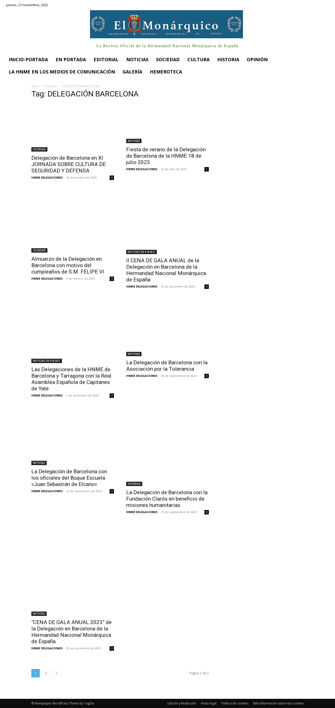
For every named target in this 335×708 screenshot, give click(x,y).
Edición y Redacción (182, 703)
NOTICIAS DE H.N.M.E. (141, 252)
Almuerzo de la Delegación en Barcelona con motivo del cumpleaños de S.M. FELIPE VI (67, 265)
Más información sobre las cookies (278, 703)
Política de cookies (234, 703)
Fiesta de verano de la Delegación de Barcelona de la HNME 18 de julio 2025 (166, 155)
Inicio (35, 86)
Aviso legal (208, 703)
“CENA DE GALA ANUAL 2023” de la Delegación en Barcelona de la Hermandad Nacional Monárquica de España (71, 631)
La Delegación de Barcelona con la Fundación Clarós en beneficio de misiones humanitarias (167, 498)
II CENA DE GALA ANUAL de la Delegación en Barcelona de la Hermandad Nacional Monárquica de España (166, 270)
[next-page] (56, 673)
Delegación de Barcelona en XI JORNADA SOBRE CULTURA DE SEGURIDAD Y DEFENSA (68, 164)
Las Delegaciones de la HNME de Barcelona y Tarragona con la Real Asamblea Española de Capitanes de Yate (71, 379)
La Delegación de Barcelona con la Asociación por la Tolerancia (167, 365)
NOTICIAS (134, 141)
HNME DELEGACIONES (47, 177)
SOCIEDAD (39, 149)
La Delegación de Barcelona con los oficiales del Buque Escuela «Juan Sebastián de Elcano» (69, 477)
